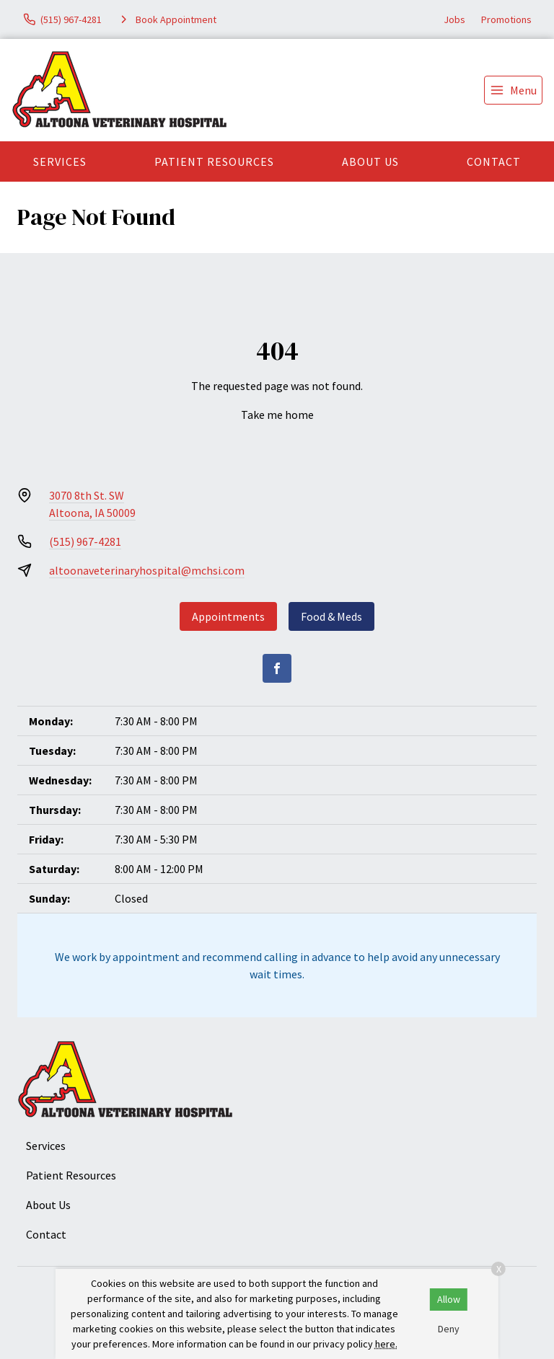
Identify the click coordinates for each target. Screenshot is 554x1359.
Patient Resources (214, 161)
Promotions (506, 19)
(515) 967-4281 (85, 541)
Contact (494, 161)
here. (386, 1343)
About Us (370, 161)
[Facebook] (277, 668)
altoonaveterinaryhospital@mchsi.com (147, 570)
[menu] (513, 90)
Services (60, 161)
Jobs (454, 19)
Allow (448, 1299)
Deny (449, 1328)
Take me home (277, 414)
